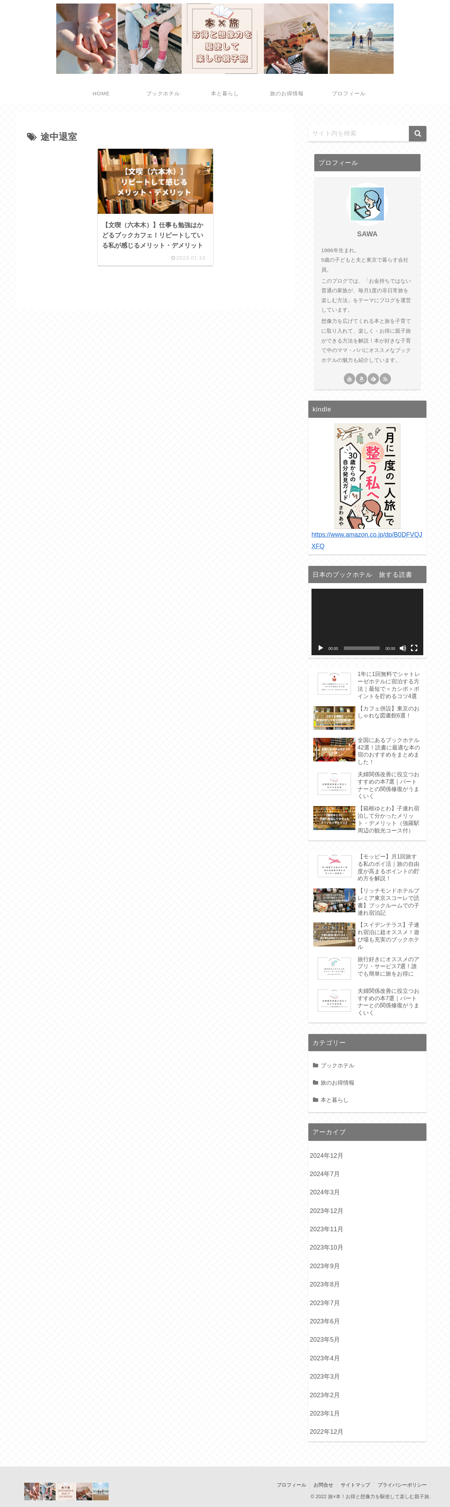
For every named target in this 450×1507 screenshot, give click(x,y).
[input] (367, 133)
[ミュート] (402, 648)
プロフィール (291, 1485)
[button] (417, 133)
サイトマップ (355, 1485)
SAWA (367, 234)
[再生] (320, 648)
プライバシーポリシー (402, 1485)
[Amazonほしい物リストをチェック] (361, 378)
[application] (367, 622)
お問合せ (323, 1485)
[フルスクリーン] (414, 648)
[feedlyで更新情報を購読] (373, 378)
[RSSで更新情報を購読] (385, 378)
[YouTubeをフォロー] (349, 378)
